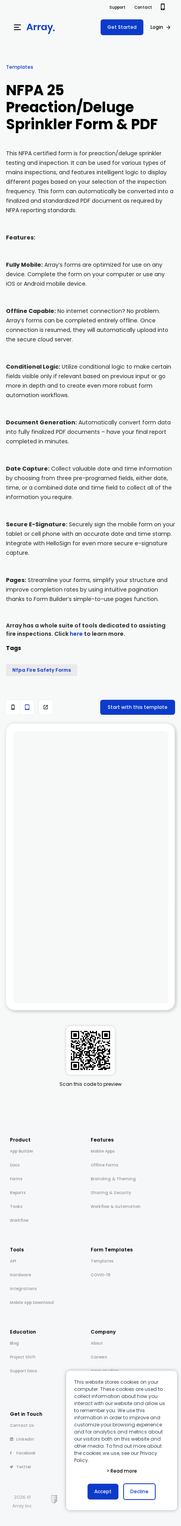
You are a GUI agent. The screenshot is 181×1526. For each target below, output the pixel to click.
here (76, 634)
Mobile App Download (32, 1303)
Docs (14, 1165)
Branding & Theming (113, 1179)
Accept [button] (103, 1491)
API (13, 1261)
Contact (143, 7)
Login (157, 27)
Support (117, 7)
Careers (99, 1357)
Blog (14, 1343)
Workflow (19, 1220)
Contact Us (22, 1425)
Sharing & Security (111, 1193)
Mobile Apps (102, 1151)
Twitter (20, 1467)
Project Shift (23, 1357)
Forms (16, 1179)
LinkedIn (22, 1439)
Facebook (23, 1453)
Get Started (122, 27)
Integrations (23, 1289)
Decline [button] (139, 1491)
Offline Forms (104, 1165)
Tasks (16, 1206)
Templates (19, 67)
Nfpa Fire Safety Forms (41, 670)
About (97, 1343)
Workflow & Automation (116, 1206)
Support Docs (23, 1371)
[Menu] (17, 27)
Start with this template (138, 707)
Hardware (20, 1275)
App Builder (21, 1151)
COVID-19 (101, 1275)
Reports (17, 1193)
